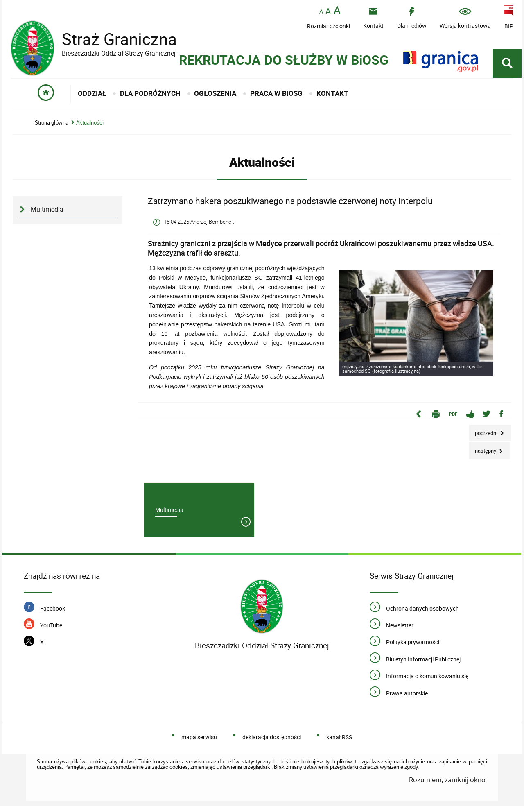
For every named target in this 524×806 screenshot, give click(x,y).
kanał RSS (339, 737)
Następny (483, 448)
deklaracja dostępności (271, 737)
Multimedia (47, 209)
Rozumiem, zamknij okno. (448, 779)
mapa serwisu (199, 737)
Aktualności (90, 122)
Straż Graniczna (113, 39)
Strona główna (51, 122)
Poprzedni (484, 431)
